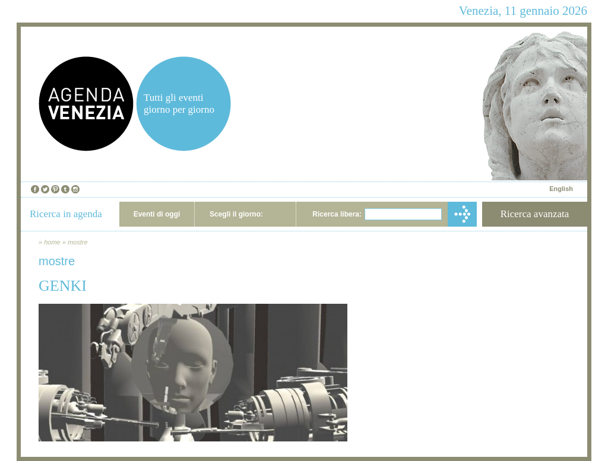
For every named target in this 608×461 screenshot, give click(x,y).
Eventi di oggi (157, 214)
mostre (78, 242)
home (52, 242)
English (561, 188)
